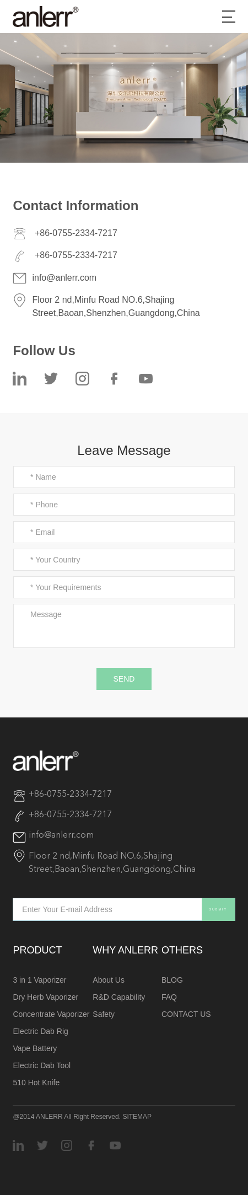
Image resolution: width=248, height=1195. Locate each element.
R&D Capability (119, 997)
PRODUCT (37, 950)
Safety (104, 1014)
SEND (124, 678)
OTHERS (182, 950)
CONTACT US (186, 1014)
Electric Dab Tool (42, 1065)
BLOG (172, 980)
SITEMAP (137, 1117)
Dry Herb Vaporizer (45, 997)
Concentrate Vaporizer (51, 1014)
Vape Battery (35, 1048)
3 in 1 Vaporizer (39, 980)
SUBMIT (218, 909)
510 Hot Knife (36, 1082)
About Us (109, 980)
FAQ (169, 997)
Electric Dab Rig (40, 1031)
